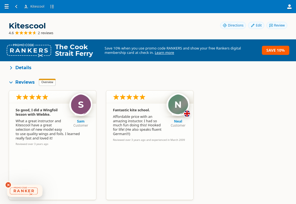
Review (277, 25)
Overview (47, 82)
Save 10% (275, 50)
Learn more (164, 52)
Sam (81, 121)
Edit (256, 25)
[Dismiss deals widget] (8, 185)
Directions (233, 25)
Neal (178, 121)
